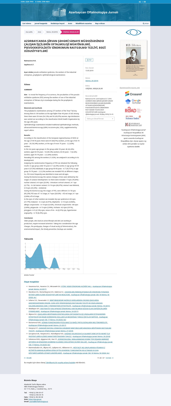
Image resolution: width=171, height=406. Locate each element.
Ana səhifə (29, 32)
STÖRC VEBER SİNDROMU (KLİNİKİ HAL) (76, 286)
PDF (90, 60)
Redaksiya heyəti (58, 23)
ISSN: (23, 2)
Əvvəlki (28, 358)
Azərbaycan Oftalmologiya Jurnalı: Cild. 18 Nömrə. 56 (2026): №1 (86, 353)
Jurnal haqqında (41, 23)
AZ (140, 2)
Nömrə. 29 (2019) (52, 32)
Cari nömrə (26, 23)
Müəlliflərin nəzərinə (84, 23)
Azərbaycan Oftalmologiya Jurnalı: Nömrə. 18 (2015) (91, 306)
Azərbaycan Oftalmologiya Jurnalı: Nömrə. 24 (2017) (59, 311)
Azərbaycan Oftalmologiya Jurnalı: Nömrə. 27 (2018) (54, 331)
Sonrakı (108, 358)
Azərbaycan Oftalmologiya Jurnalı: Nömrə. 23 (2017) (47, 325)
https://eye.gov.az (35, 399)
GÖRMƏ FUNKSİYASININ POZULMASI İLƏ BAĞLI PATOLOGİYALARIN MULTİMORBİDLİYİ (74, 322)
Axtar (146, 23)
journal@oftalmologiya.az (38, 401)
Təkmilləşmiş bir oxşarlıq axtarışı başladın (60, 363)
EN (145, 2)
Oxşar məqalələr (31, 282)
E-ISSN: (38, 2)
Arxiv (70, 23)
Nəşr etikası (100, 23)
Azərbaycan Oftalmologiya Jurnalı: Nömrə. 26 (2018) (91, 336)
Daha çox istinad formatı (95, 119)
